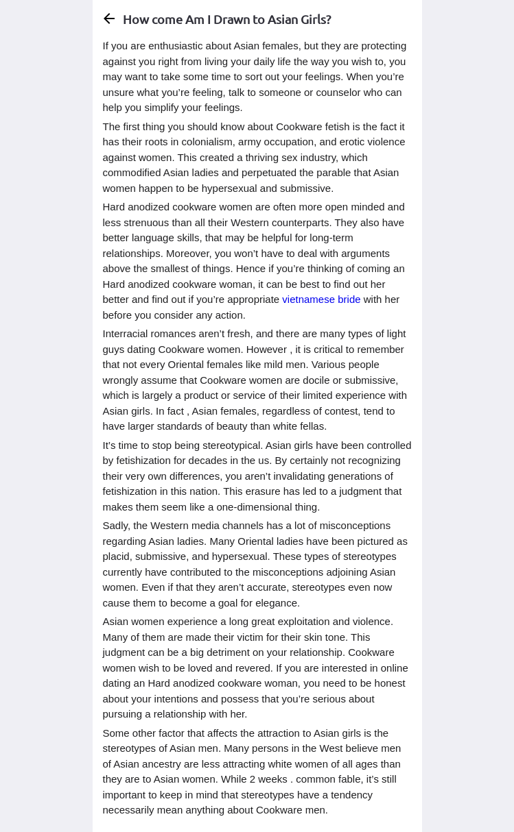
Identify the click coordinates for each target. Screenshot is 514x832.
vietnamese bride (321, 299)
